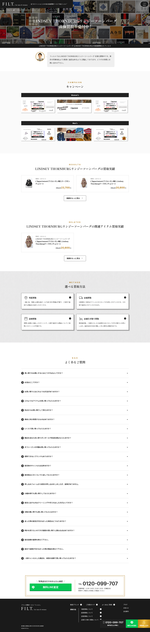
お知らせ (126, 608)
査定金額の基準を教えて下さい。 (37, 539)
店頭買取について (91, 613)
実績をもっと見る (75, 198)
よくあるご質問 (108, 605)
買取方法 (73, 609)
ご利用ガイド (92, 605)
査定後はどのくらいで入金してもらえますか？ (42, 475)
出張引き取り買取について (91, 620)
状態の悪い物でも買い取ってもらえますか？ (41, 512)
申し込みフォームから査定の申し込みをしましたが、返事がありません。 (52, 484)
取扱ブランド (76, 605)
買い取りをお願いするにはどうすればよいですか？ (44, 373)
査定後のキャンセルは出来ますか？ (38, 465)
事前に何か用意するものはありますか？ (40, 419)
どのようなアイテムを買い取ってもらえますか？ (43, 401)
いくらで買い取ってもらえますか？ (38, 428)
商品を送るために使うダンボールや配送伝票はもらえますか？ (48, 438)
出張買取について (91, 616)
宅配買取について (91, 609)
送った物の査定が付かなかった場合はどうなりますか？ (45, 521)
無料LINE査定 (50, 587)
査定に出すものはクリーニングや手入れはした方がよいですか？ (49, 502)
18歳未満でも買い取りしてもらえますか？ (40, 493)
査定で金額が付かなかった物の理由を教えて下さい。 (44, 549)
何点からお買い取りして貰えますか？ (39, 410)
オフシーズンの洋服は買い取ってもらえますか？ (43, 447)
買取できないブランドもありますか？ (39, 456)
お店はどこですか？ (32, 382)
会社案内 (126, 611)
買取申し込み (144, 623)
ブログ (125, 604)
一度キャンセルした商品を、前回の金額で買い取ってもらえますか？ (50, 558)
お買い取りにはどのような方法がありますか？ (42, 391)
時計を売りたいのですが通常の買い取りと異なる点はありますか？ (50, 530)
